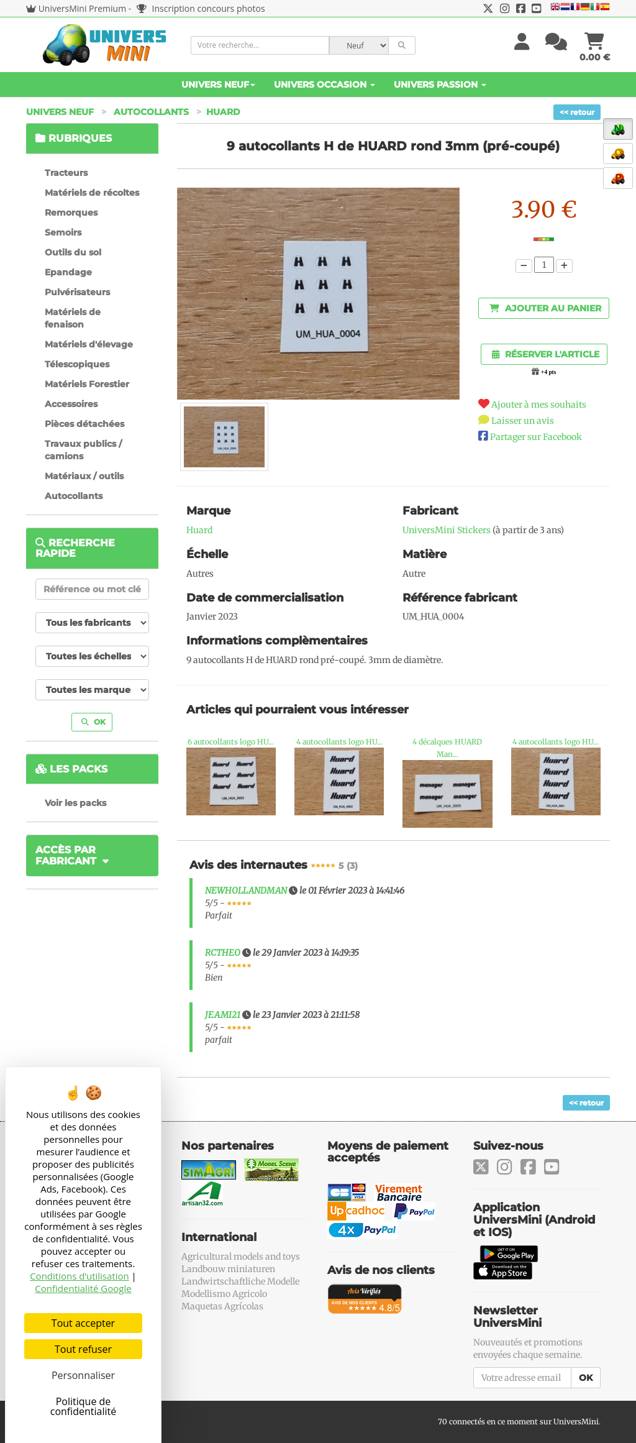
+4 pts (548, 372)
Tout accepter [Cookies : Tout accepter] (83, 1323)
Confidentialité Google (83, 1288)
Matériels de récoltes (92, 192)
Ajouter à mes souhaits (538, 404)
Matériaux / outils (84, 476)
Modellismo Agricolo (224, 1293)
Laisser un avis (522, 420)
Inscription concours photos (201, 8)
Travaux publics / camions (83, 450)
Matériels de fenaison (73, 318)
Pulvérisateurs (77, 292)
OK (93, 721)
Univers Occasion (324, 84)
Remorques (71, 212)
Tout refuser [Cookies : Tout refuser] (83, 1349)
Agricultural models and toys (240, 1256)
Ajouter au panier (545, 308)
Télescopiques (77, 364)
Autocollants (151, 111)
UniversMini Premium (83, 8)
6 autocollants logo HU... (231, 741)
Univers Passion (440, 84)
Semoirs (63, 232)
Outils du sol (73, 252)
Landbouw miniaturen (228, 1269)
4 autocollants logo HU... (339, 741)
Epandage (68, 272)
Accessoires (71, 404)
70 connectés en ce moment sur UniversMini (518, 1421)
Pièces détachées (84, 423)
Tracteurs (66, 172)
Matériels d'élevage (89, 344)
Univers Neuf (218, 84)
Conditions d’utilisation (79, 1276)
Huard (223, 111)
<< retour (577, 112)
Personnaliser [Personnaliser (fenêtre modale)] (83, 1375)
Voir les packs (75, 803)
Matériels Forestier (87, 384)
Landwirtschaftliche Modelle (240, 1281)
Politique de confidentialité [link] (83, 1406)
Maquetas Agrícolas (222, 1306)
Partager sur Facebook (536, 436)
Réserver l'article (545, 354)
